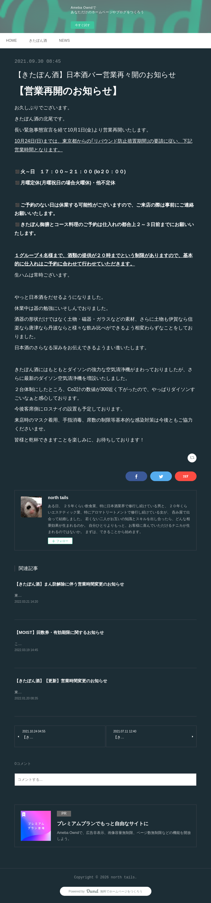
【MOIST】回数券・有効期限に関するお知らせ (59, 632)
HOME (11, 40)
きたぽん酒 (38, 40)
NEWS (64, 40)
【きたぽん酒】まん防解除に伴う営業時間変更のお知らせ (69, 584)
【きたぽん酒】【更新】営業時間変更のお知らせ (60, 681)
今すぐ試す (82, 25)
